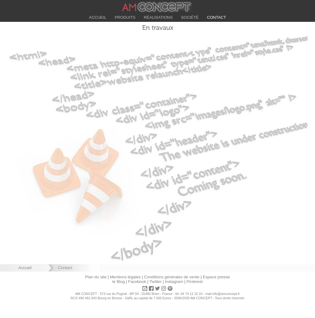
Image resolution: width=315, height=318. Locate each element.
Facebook (137, 281)
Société (189, 17)
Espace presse (216, 277)
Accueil (98, 17)
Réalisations (158, 17)
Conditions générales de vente (171, 277)
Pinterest (194, 281)
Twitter (155, 281)
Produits (125, 17)
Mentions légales (125, 277)
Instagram (174, 281)
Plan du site (96, 277)
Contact (215, 17)
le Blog (118, 281)
